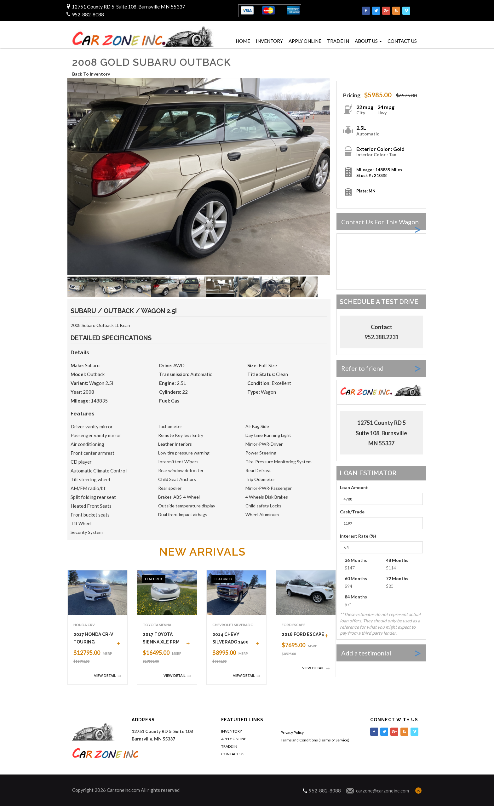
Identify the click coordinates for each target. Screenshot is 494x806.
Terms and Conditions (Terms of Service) (315, 740)
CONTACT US (402, 41)
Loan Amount (354, 487)
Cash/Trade (352, 511)
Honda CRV (84, 625)
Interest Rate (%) (358, 536)
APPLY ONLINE (305, 41)
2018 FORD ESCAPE (303, 634)
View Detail (108, 675)
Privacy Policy (292, 732)
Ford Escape (293, 625)
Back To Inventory (91, 74)
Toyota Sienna (157, 625)
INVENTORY (269, 41)
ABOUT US (368, 41)
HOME (243, 41)
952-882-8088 (87, 14)
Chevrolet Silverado (233, 625)
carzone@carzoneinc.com (382, 790)
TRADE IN (338, 41)
